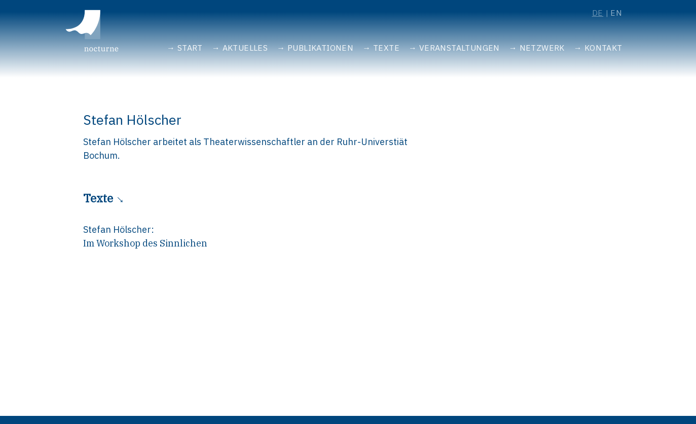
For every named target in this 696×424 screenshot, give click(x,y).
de (598, 13)
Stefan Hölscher (117, 229)
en (616, 13)
